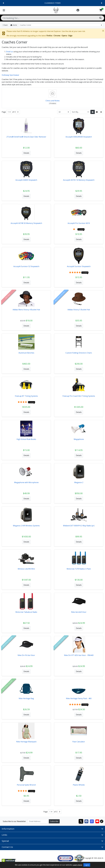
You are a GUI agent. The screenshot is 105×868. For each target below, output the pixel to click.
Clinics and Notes (53, 100)
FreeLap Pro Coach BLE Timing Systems (79, 396)
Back (5, 25)
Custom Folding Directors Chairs (78, 353)
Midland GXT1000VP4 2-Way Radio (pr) (78, 525)
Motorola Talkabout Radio (26, 612)
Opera (64, 35)
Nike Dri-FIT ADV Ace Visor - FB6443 (78, 655)
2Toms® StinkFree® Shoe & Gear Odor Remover (26, 137)
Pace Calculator (78, 741)
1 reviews (81, 229)
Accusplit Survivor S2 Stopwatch (26, 266)
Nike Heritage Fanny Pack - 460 (78, 698)
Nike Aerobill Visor (78, 612)
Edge (70, 35)
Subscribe (54, 821)
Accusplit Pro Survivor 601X (79, 223)
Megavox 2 (78, 482)
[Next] (101, 3)
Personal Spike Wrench (26, 785)
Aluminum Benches (26, 353)
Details (26, 153)
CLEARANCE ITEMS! (52, 3)
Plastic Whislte (79, 785)
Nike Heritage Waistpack (26, 741)
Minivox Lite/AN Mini (26, 569)
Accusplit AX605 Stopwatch (26, 180)
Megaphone (79, 439)
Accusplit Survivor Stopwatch (79, 266)
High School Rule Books (26, 439)
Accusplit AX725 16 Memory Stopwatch (78, 180)
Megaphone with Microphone (26, 482)
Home (13, 25)
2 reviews (31, 402)
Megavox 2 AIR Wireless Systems (26, 525)
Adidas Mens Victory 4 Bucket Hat (26, 309)
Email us (9, 51)
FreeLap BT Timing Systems (26, 396)
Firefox (49, 35)
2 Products (52, 103)
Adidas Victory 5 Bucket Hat (79, 309)
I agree (86, 865)
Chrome (57, 35)
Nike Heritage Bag (26, 698)
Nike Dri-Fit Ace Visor (26, 655)
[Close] (103, 31)
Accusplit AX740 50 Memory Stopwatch (26, 223)
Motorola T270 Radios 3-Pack (79, 569)
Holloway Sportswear (10, 75)
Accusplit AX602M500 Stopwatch (79, 137)
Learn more (77, 865)
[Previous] (3, 3)
